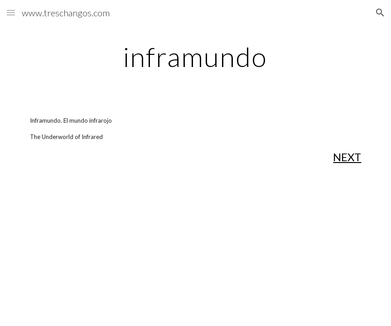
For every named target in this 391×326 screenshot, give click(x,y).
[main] (195, 56)
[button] (11, 12)
